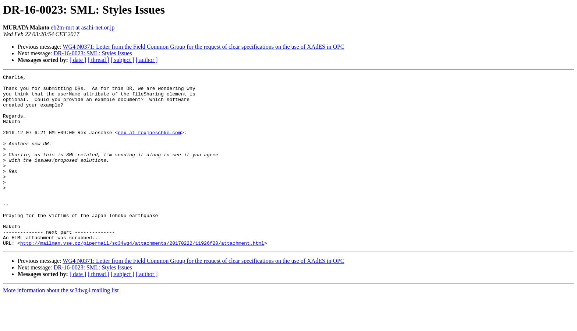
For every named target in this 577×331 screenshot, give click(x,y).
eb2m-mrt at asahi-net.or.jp (82, 27)
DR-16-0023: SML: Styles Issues (93, 53)
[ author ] (147, 60)
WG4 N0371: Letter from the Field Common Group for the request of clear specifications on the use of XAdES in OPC (203, 46)
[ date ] (78, 60)
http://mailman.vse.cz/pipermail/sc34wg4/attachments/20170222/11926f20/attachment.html (142, 277)
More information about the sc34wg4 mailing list (61, 324)
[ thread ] (98, 60)
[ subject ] (122, 60)
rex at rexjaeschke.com (149, 144)
